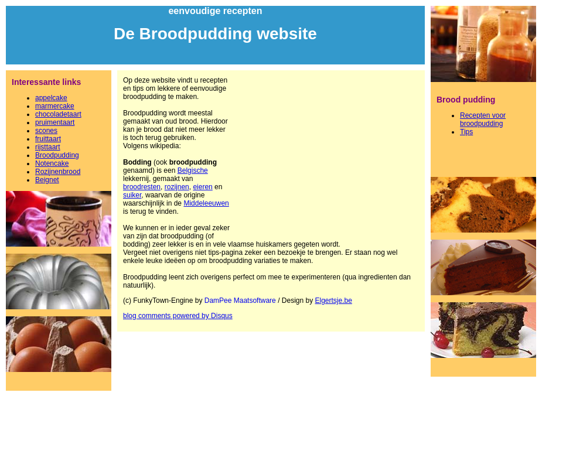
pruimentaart (54, 122)
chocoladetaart (58, 114)
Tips (466, 132)
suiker (132, 195)
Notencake (52, 163)
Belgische (193, 170)
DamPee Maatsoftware (240, 300)
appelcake (51, 98)
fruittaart (48, 139)
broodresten (142, 187)
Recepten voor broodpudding (483, 119)
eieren (202, 187)
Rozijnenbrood (57, 172)
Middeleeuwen (206, 203)
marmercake (54, 106)
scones (46, 131)
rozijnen (177, 187)
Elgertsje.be (333, 300)
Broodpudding (57, 155)
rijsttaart (47, 147)
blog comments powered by (178, 316)
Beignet (47, 180)
